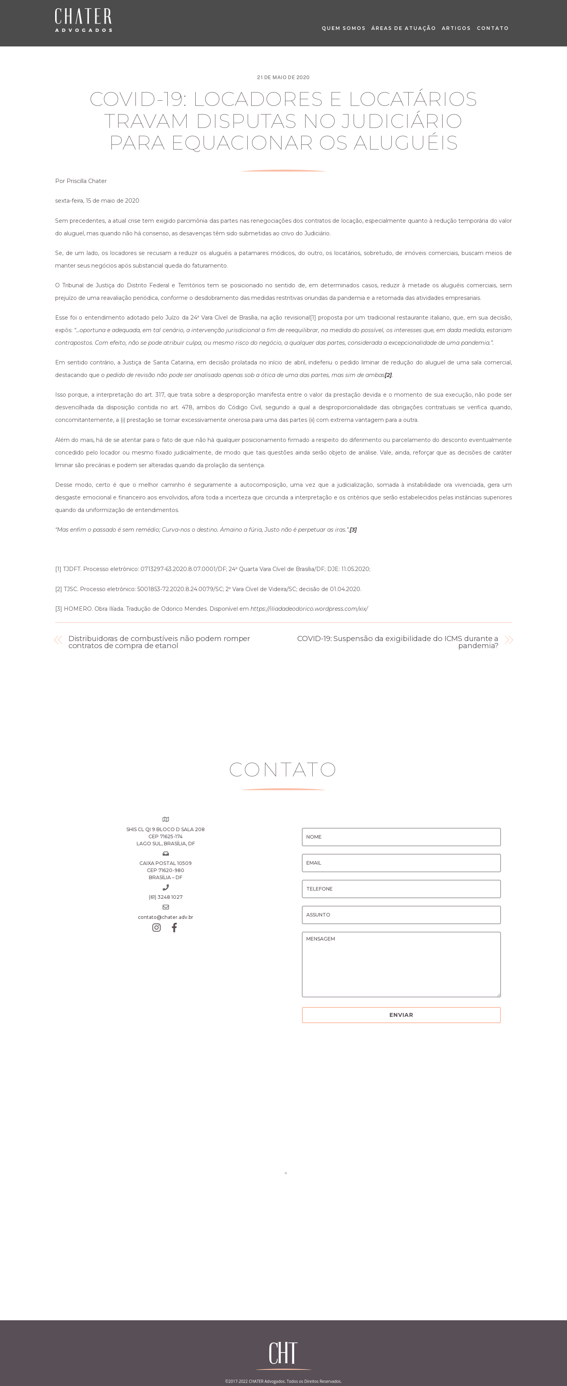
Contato (493, 28)
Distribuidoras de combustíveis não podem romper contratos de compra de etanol (159, 642)
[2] (58, 589)
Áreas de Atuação (403, 28)
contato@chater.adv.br (165, 917)
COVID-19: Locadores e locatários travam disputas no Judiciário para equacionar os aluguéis (283, 121)
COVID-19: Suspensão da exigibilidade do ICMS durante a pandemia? (397, 642)
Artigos (456, 28)
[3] (58, 608)
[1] (313, 317)
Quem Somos (344, 28)
